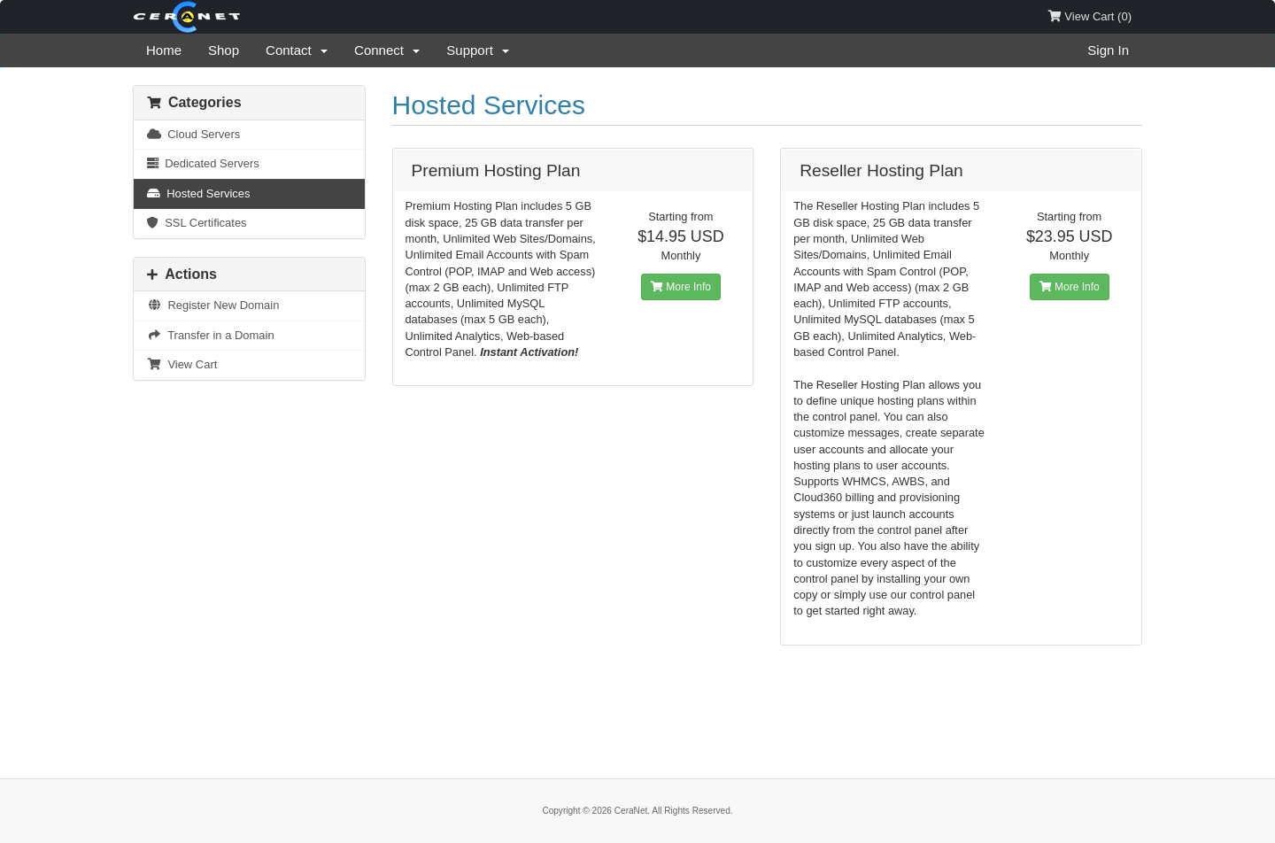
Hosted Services (199, 193)
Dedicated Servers (203, 163)
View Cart (182, 364)
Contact (297, 50)
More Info (681, 287)
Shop (223, 50)
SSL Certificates (197, 222)
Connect (387, 50)
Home (164, 50)
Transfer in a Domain (210, 335)
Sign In (1108, 50)
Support (477, 50)
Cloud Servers (193, 134)
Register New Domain (213, 305)
